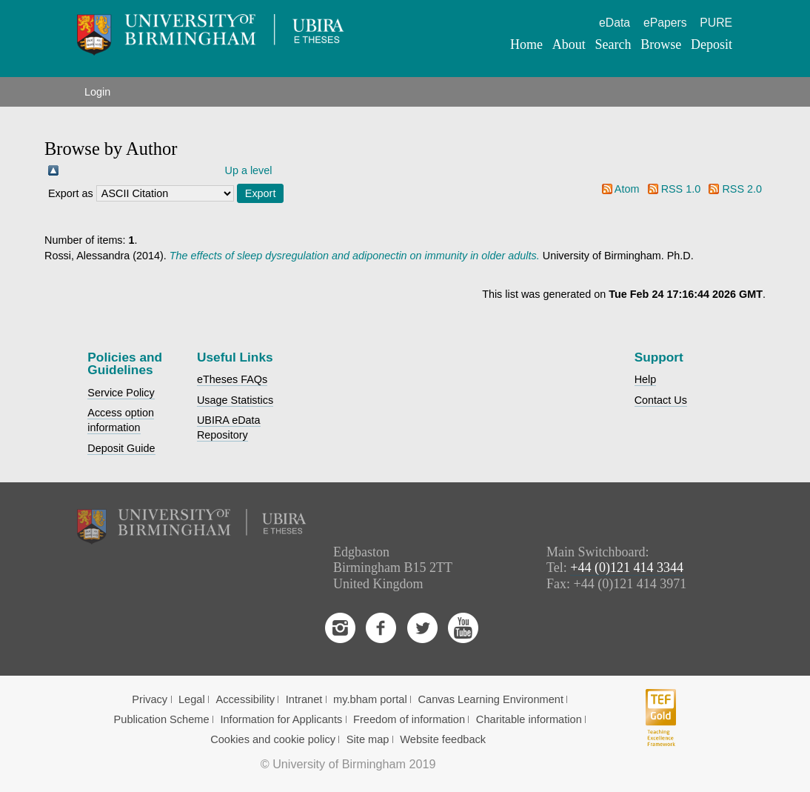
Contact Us (661, 400)
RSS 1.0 (681, 189)
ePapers (665, 22)
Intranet (304, 699)
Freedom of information (409, 719)
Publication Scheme (162, 719)
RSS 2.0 (742, 189)
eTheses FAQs (232, 379)
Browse (660, 44)
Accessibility (245, 699)
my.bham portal (370, 699)
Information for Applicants (281, 719)
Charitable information (529, 719)
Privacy (149, 699)
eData (614, 22)
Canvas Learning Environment (490, 699)
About (569, 44)
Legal (191, 699)
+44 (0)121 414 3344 (626, 567)
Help (646, 379)
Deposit (711, 44)
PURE (716, 22)
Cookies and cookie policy (272, 739)
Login (97, 92)
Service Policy (120, 393)
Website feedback (443, 739)
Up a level (248, 170)
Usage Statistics (235, 400)
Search (613, 44)
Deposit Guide (121, 448)
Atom (627, 189)
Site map (368, 739)
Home (526, 44)
